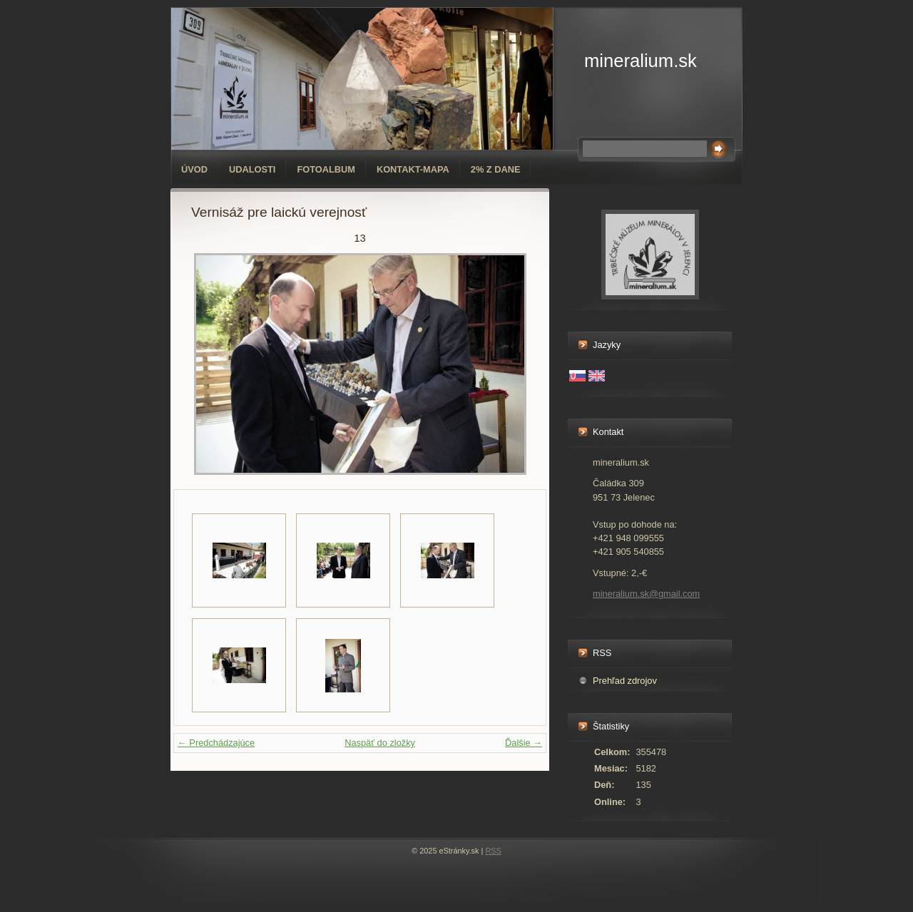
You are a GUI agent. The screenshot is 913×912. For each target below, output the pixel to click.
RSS (493, 850)
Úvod (194, 169)
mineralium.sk (640, 61)
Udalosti (252, 169)
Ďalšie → (523, 742)
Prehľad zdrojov (625, 680)
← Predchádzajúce (216, 742)
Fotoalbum (326, 169)
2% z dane (496, 169)
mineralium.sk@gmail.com (646, 593)
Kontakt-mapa (413, 169)
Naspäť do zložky (380, 742)
